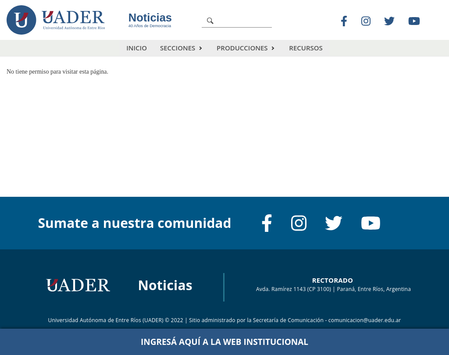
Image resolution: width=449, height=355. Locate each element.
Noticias (150, 17)
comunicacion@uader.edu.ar (364, 320)
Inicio (136, 47)
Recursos (305, 47)
